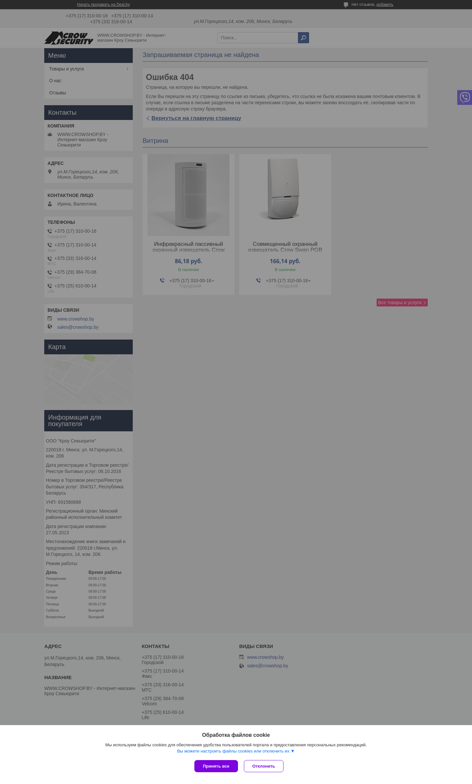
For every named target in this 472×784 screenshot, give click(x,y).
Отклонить (264, 766)
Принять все (216, 766)
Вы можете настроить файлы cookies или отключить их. (233, 751)
